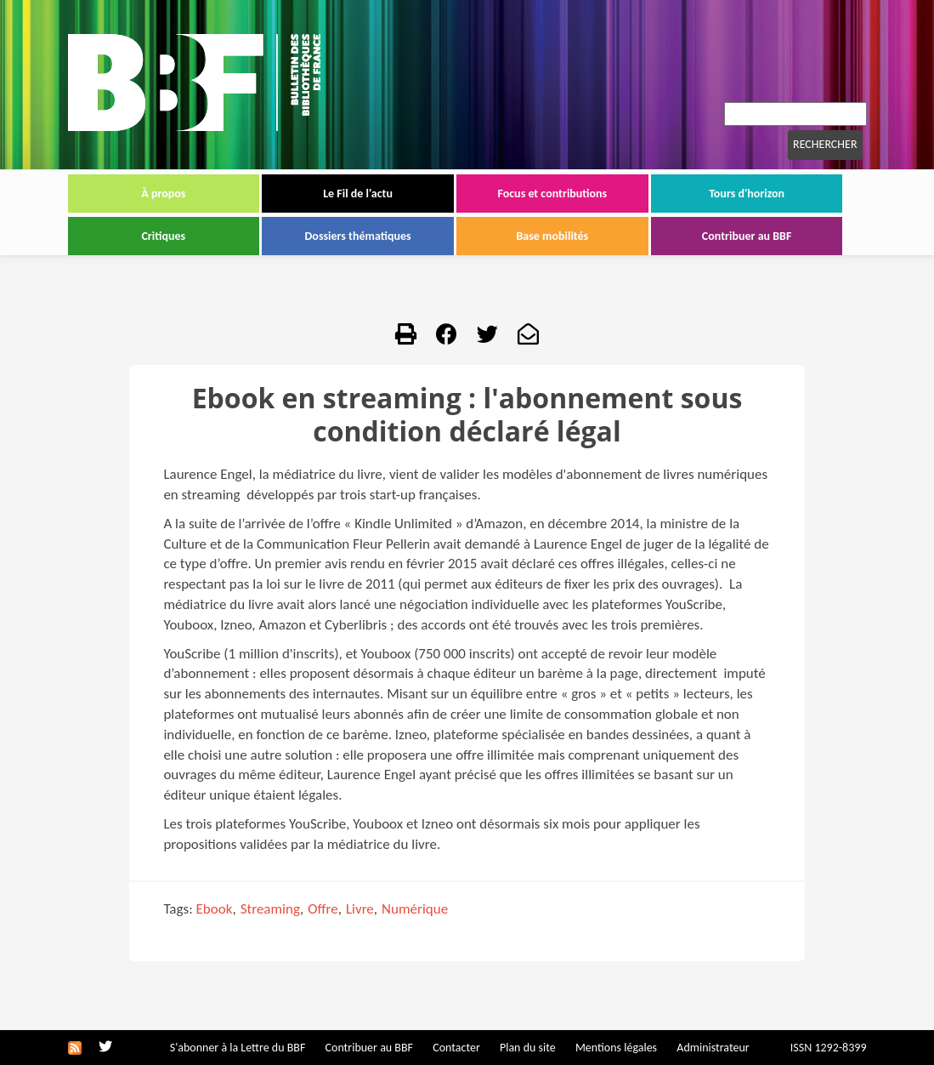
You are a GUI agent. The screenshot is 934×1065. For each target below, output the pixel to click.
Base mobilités (553, 236)
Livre (360, 909)
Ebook (214, 909)
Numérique (415, 909)
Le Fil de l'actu (358, 193)
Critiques (163, 236)
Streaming (270, 909)
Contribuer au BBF (747, 236)
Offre (322, 909)
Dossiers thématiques (358, 236)
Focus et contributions (552, 193)
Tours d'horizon (746, 193)
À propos (163, 193)
